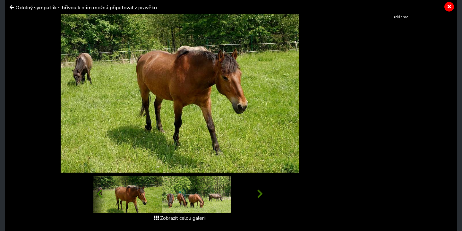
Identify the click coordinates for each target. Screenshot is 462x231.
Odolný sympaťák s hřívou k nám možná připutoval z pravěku (86, 7)
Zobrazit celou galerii (180, 218)
